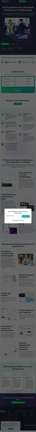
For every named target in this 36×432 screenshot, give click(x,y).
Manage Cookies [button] (6, 428)
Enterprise (9, 418)
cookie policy (11, 426)
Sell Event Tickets (10, 415)
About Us (16, 414)
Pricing (9, 420)
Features (9, 414)
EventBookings (3, 260)
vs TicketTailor (32, 416)
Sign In (16, 418)
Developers (24, 416)
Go (25, 216)
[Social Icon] (25, 427)
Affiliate (16, 419)
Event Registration (10, 416)
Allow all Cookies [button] (14, 428)
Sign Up (16, 416)
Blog (15, 415)
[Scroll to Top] (34, 428)
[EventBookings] (5, 1)
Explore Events (10, 419)
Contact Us (24, 415)
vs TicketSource (32, 418)
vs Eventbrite (32, 414)
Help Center (24, 414)
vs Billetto (31, 415)
